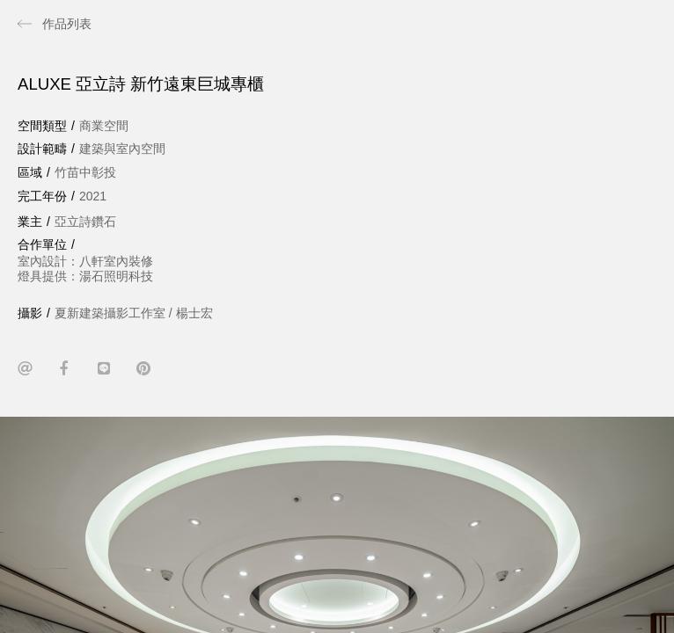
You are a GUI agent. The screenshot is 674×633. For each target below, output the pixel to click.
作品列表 (67, 24)
